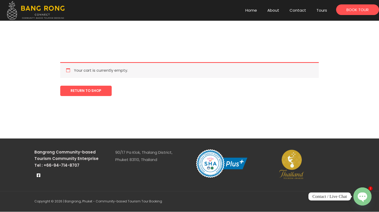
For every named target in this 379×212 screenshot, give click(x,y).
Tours (321, 10)
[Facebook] (38, 176)
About (273, 10)
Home (251, 10)
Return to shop (88, 91)
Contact (298, 10)
